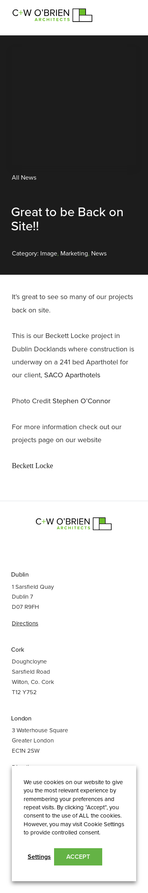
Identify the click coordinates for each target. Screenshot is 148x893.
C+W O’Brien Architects (53, 14)
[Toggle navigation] (126, 11)
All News (24, 178)
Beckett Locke (32, 466)
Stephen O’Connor (81, 401)
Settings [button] (39, 857)
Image (48, 253)
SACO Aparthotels (72, 375)
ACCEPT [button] (78, 857)
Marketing (74, 253)
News (99, 253)
